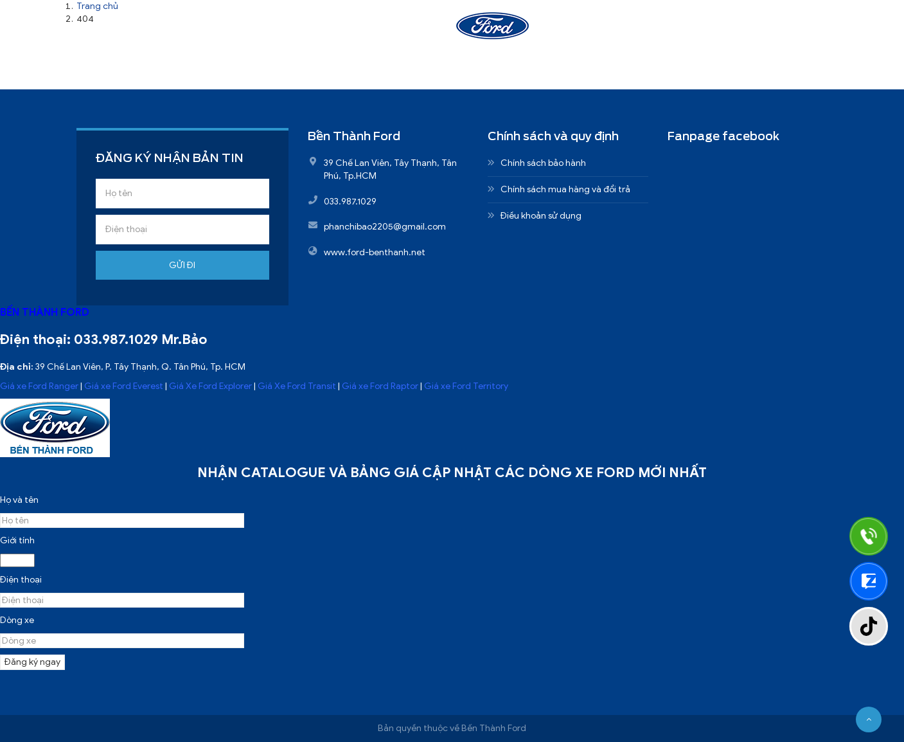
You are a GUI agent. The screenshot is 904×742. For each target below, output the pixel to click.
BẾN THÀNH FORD (44, 312)
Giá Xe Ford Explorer (210, 386)
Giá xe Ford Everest (123, 386)
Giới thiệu (300, 30)
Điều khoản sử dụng (541, 215)
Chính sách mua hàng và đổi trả (565, 189)
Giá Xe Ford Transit (297, 386)
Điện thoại (21, 579)
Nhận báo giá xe (604, 30)
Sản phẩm (384, 30)
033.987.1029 (116, 339)
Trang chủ (214, 30)
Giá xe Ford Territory (466, 386)
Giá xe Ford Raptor (380, 386)
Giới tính (17, 540)
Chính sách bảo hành (543, 163)
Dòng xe (17, 620)
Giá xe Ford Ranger (39, 386)
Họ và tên (19, 499)
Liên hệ (696, 30)
